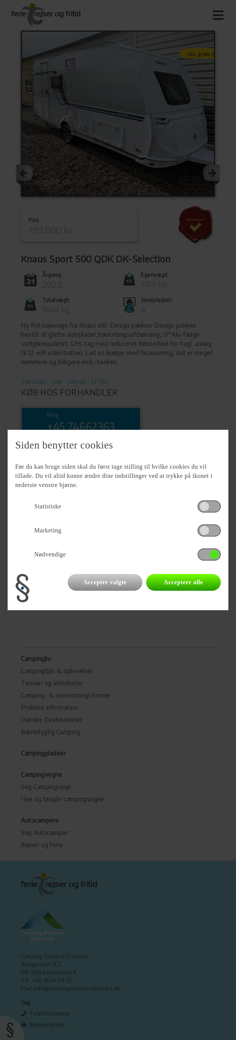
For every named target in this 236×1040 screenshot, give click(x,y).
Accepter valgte (104, 582)
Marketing (47, 530)
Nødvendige (50, 554)
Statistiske (47, 506)
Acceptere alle (183, 582)
